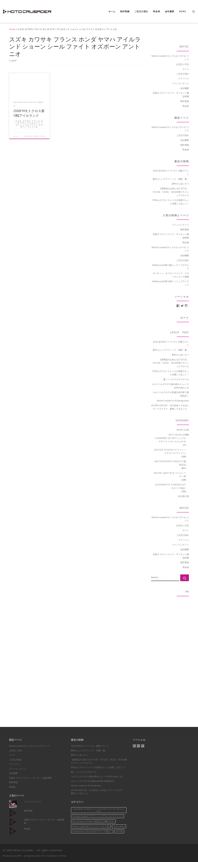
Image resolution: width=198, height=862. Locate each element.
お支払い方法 (182, 64)
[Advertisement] (170, 657)
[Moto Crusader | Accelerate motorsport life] (27, 10)
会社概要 (184, 88)
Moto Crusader (24, 850)
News (180, 429)
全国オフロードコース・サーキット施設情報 (171, 94)
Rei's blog (175, 434)
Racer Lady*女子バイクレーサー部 (170, 474)
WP (19, 855)
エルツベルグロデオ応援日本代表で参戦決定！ (171, 394)
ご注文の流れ (182, 73)
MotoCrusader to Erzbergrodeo (173, 400)
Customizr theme (56, 855)
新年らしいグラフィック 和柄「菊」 (171, 178)
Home (12, 29)
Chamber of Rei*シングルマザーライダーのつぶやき (170, 440)
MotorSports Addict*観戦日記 (170, 463)
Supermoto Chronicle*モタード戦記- (170, 486)
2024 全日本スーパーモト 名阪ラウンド (171, 172)
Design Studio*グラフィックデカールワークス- (170, 451)
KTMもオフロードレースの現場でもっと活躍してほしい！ (171, 202)
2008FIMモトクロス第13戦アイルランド (29, 113)
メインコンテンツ (180, 83)
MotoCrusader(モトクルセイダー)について (170, 57)
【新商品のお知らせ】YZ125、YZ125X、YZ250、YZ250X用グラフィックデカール (171, 192)
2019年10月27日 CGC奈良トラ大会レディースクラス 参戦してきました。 (170, 407)
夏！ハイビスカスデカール (176, 379)
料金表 (186, 106)
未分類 (181, 496)
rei (17, 136)
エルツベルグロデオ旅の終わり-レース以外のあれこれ (170, 386)
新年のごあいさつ (180, 183)
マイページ (183, 78)
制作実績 (184, 101)
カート (186, 69)
